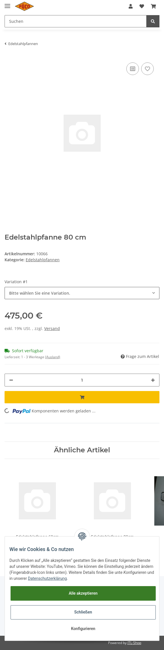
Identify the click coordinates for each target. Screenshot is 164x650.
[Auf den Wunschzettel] (147, 68)
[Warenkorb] (153, 6)
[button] (130, 6)
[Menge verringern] (11, 380)
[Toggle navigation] (7, 3)
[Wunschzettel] (141, 6)
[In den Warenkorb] (82, 397)
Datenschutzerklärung (47, 578)
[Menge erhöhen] (153, 380)
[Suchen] (76, 21)
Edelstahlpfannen (43, 259)
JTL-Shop (134, 642)
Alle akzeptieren (83, 593)
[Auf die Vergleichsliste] (132, 68)
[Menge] (82, 380)
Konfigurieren (83, 628)
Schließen (83, 612)
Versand (52, 328)
